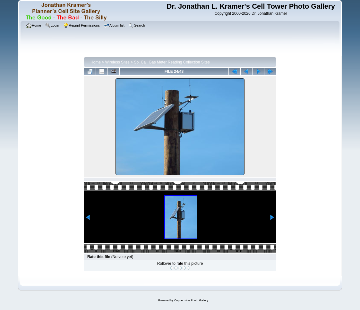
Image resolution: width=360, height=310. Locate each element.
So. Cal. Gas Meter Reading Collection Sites (172, 62)
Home (95, 62)
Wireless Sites (117, 62)
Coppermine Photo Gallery (191, 300)
